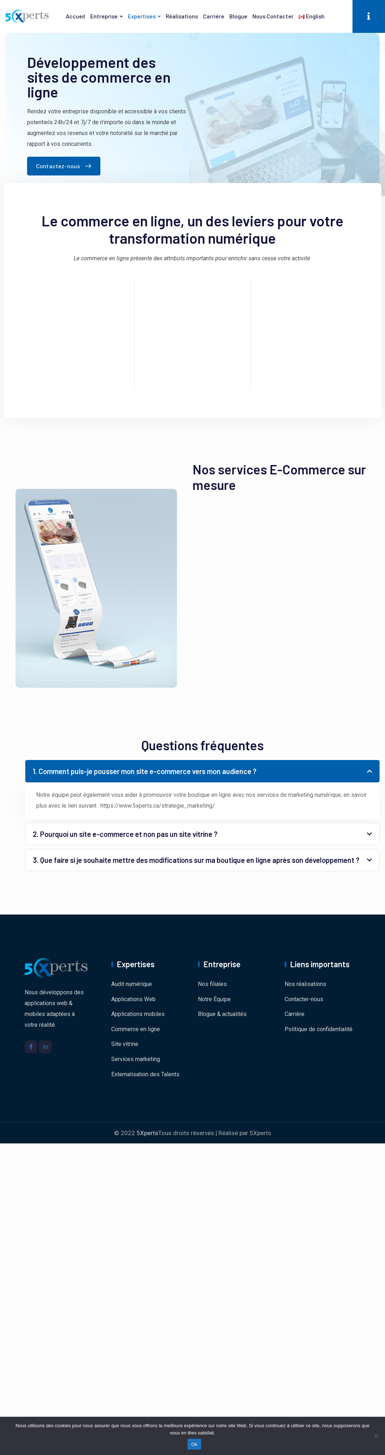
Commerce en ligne (135, 1029)
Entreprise (104, 16)
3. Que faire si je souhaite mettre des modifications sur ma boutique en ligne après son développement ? (196, 860)
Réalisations (182, 16)
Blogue (238, 16)
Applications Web (133, 999)
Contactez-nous (65, 165)
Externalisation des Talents (145, 1074)
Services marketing (135, 1059)
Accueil (75, 16)
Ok (194, 1444)
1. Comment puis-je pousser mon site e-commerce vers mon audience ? (144, 771)
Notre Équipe (214, 999)
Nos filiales (212, 984)
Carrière (213, 16)
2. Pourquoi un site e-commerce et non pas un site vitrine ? (125, 834)
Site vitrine (124, 1044)
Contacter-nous (304, 999)
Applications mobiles (138, 1014)
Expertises (142, 16)
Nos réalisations (305, 984)
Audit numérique (131, 984)
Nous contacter (273, 16)
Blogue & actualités (222, 1014)
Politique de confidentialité (318, 1029)
